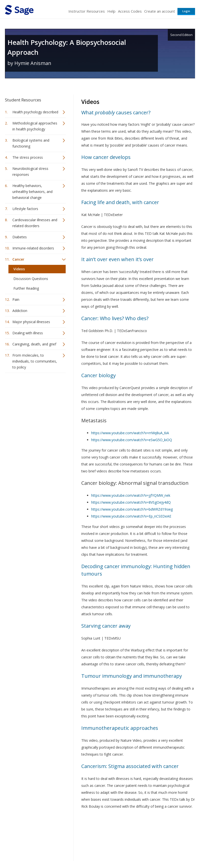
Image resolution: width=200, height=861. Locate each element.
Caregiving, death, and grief (34, 344)
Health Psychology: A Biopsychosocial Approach (66, 47)
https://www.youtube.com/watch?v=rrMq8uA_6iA (130, 432)
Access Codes (130, 11)
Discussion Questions (30, 278)
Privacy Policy (162, 842)
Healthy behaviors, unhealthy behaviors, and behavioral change (32, 191)
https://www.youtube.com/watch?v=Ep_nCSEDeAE (131, 516)
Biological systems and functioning (30, 143)
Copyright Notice (134, 842)
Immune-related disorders (33, 248)
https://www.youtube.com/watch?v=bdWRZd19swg (132, 509)
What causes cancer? (115, 112)
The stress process (27, 157)
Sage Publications (33, 830)
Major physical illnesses (31, 321)
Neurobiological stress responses (30, 171)
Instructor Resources (86, 11)
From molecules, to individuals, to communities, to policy (34, 361)
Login (186, 11)
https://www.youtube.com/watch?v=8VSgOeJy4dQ (131, 502)
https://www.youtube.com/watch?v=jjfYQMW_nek (130, 495)
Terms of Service (104, 842)
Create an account (159, 11)
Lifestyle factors (25, 208)
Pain (15, 299)
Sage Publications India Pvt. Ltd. (77, 830)
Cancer (18, 259)
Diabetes (19, 237)
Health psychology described (35, 112)
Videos (19, 269)
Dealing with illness (27, 333)
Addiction (19, 310)
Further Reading (26, 288)
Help (111, 11)
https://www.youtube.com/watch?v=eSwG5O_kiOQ (131, 439)
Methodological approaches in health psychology (34, 126)
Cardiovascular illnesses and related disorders (34, 222)
